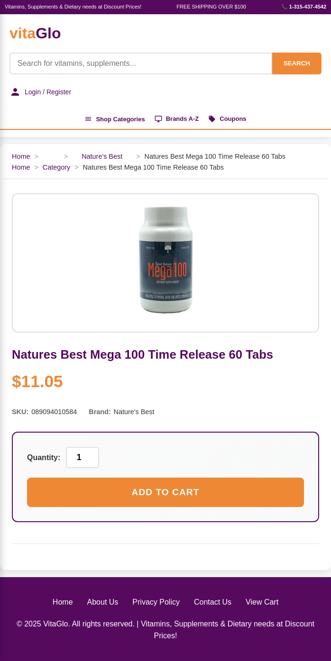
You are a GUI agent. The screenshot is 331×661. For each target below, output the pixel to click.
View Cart (262, 602)
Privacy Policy (156, 602)
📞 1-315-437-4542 (303, 6)
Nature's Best (102, 156)
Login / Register (40, 92)
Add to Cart (166, 492)
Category (56, 167)
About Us (103, 602)
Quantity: (43, 457)
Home (21, 156)
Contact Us (212, 602)
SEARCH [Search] (297, 63)
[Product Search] (140, 63)
